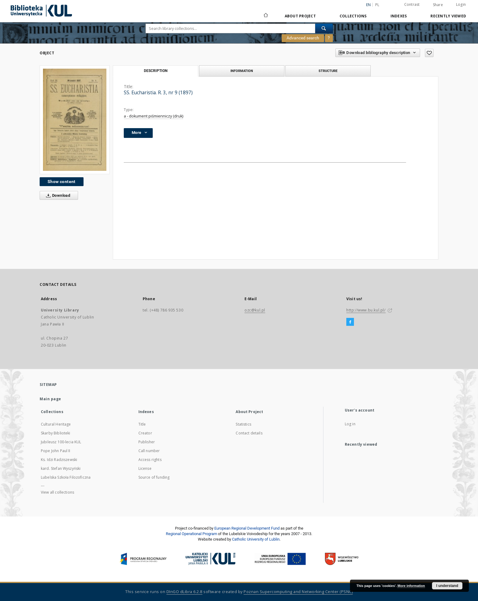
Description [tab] (155, 71)
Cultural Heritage (56, 424)
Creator (145, 433)
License (145, 468)
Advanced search (303, 37)
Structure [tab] (328, 71)
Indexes (399, 16)
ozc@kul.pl (254, 310)
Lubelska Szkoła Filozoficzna (66, 477)
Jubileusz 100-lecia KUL (61, 441)
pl (377, 5)
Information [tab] (241, 71)
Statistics (243, 424)
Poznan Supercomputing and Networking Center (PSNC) (298, 591)
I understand (447, 586)
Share (438, 4)
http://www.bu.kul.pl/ (366, 310)
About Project (300, 16)
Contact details (249, 433)
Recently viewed (448, 16)
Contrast (412, 4)
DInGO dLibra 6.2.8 (184, 591)
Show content (62, 181)
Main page (50, 398)
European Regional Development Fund (247, 528)
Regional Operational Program (191, 533)
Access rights (150, 459)
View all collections (57, 492)
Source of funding (154, 477)
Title (142, 424)
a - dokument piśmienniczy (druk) (153, 116)
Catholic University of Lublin (256, 539)
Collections (353, 16)
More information (411, 586)
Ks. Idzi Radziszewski (59, 459)
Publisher (146, 441)
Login (461, 4)
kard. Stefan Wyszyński (60, 468)
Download (57, 196)
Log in (350, 423)
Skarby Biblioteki (55, 433)
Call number (149, 450)
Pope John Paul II (55, 450)
